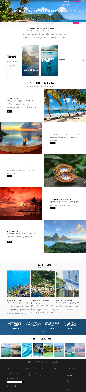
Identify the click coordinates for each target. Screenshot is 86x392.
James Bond (69, 375)
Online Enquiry (29, 375)
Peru (40, 382)
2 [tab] (43, 331)
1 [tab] (42, 331)
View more (43, 257)
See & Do (43, 23)
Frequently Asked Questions (31, 373)
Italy (40, 375)
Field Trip (69, 384)
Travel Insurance (29, 384)
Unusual (68, 391)
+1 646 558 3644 (66, 1)
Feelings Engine (70, 370)
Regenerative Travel (30, 380)
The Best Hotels (46, 267)
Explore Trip (27, 73)
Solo (54, 375)
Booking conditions (30, 370)
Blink (68, 380)
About (49, 1)
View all (62, 60)
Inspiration (53, 23)
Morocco (41, 380)
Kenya (40, 379)
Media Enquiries (10, 370)
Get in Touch (9, 372)
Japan (40, 377)
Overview (31, 23)
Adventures (69, 377)
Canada (40, 370)
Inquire (9, 111)
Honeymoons (56, 373)
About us (28, 368)
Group (54, 372)
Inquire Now (76, 1)
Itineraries (37, 23)
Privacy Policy (29, 379)
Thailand (41, 384)
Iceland (40, 373)
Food (68, 386)
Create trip (45, 73)
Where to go (39, 267)
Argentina (41, 368)
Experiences (44, 1)
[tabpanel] (17, 293)
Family (54, 370)
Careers (27, 372)
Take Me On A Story (71, 373)
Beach (68, 379)
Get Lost (69, 387)
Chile (40, 372)
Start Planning (10, 368)
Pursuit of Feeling (71, 368)
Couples (55, 368)
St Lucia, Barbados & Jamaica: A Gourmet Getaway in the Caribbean (31, 69)
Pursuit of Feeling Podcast (12, 373)
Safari (68, 389)
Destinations (38, 1)
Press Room (28, 377)
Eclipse (68, 382)
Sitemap (27, 382)
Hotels (48, 23)
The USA (41, 386)
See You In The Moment (72, 372)
